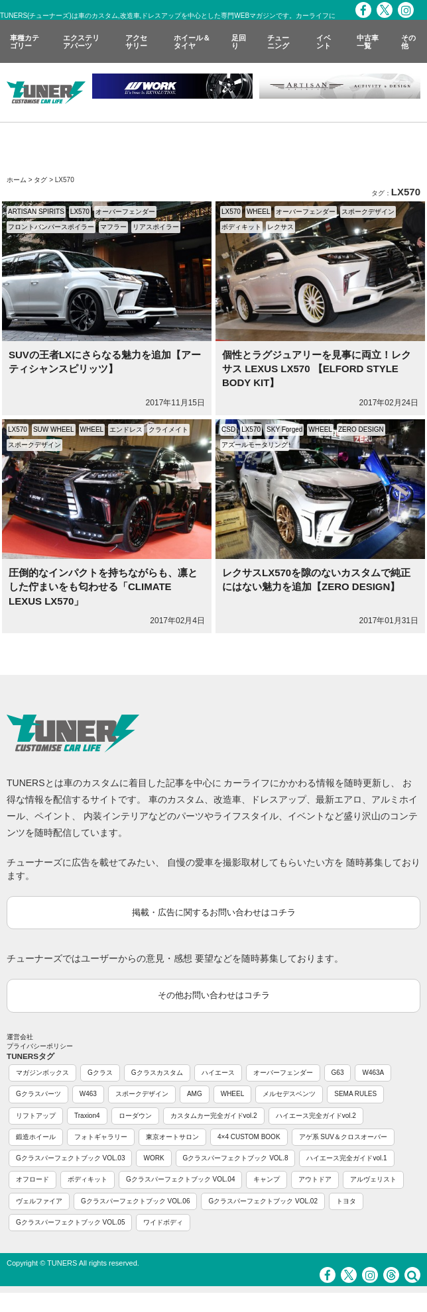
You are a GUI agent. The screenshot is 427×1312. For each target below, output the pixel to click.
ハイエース (218, 1072)
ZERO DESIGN (361, 429)
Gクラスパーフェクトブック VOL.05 (70, 1222)
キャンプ (266, 1179)
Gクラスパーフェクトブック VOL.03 (70, 1158)
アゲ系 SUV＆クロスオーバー (343, 1136)
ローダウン (135, 1115)
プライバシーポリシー (40, 1046)
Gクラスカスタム (157, 1072)
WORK (153, 1158)
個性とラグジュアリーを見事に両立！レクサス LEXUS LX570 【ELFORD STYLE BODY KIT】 (316, 369)
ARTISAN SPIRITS (36, 211)
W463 (88, 1093)
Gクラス (100, 1072)
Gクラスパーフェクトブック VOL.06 (135, 1201)
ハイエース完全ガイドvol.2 (316, 1115)
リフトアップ (36, 1115)
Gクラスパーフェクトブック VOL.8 (235, 1158)
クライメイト (168, 429)
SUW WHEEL (53, 429)
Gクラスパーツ (38, 1093)
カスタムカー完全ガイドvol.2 (213, 1115)
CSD (228, 429)
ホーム (17, 179)
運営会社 (20, 1036)
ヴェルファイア (39, 1201)
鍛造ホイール (36, 1136)
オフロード (32, 1179)
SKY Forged (284, 429)
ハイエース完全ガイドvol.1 (346, 1158)
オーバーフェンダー (125, 211)
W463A (373, 1072)
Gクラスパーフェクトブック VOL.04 (180, 1179)
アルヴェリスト (373, 1179)
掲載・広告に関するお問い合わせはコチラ (214, 912)
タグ (40, 179)
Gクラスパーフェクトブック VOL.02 (262, 1201)
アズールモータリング (254, 444)
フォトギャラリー (100, 1136)
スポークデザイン (368, 211)
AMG (194, 1093)
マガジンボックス (42, 1072)
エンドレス (126, 429)
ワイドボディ (163, 1222)
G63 (338, 1072)
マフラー (113, 226)
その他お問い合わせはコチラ (214, 995)
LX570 (80, 211)
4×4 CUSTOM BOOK (248, 1136)
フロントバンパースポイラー (51, 226)
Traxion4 (87, 1115)
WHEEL (259, 211)
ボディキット (241, 226)
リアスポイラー (156, 226)
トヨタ (346, 1201)
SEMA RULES (355, 1093)
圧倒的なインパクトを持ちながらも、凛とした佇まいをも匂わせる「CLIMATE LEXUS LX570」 (103, 587)
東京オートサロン (172, 1136)
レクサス (280, 226)
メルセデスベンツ (289, 1093)
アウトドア (315, 1179)
